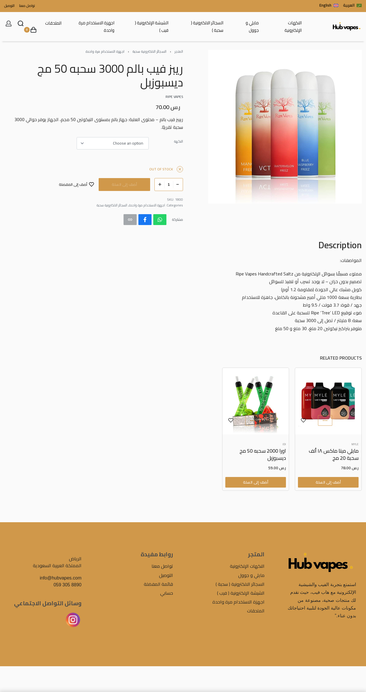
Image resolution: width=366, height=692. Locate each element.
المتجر (178, 51)
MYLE (355, 444)
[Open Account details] (8, 23)
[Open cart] (30, 30)
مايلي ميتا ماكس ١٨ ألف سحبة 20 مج (334, 454)
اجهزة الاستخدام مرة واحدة (104, 51)
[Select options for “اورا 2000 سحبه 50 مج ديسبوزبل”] (255, 482)
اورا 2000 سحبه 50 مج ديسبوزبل (263, 454)
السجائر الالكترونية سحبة (149, 51)
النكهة (178, 141)
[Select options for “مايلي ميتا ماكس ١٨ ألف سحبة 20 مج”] (328, 482)
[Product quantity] (168, 184)
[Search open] (20, 23)
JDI (284, 444)
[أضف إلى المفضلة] (77, 184)
